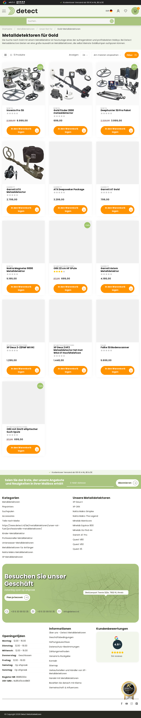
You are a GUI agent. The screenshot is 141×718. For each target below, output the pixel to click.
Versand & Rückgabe (59, 656)
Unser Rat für (45, 29)
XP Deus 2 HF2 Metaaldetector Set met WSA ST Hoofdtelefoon (68, 350)
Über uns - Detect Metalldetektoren (67, 632)
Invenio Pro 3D (15, 110)
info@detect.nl (71, 611)
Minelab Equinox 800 (83, 525)
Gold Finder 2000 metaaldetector (64, 111)
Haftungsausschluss (59, 642)
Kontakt (53, 660)
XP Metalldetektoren (12, 556)
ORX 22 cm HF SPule (65, 268)
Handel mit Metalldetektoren (63, 678)
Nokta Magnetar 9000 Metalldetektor (20, 270)
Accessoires (8, 516)
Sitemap (53, 665)
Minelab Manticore (82, 520)
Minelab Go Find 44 (82, 530)
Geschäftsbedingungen (61, 637)
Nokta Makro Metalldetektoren (17, 552)
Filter (132, 55)
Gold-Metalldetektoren (68, 29)
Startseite (7, 29)
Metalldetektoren (25, 29)
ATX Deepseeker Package (69, 189)
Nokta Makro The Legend (85, 516)
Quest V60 (78, 544)
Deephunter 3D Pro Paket (116, 110)
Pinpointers (7, 506)
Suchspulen (8, 511)
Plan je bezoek (18, 597)
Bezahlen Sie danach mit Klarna (65, 682)
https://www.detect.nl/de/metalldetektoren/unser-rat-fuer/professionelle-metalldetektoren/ (30, 527)
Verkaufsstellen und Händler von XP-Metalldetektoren (67, 672)
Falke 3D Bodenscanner (115, 347)
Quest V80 (78, 539)
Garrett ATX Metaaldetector (16, 191)
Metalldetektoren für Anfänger (17, 547)
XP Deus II (77, 501)
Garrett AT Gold (110, 189)
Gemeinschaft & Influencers (63, 687)
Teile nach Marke (11, 520)
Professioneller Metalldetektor (17, 538)
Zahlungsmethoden (59, 651)
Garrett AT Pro (80, 534)
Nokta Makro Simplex (83, 511)
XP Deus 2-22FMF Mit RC (20, 347)
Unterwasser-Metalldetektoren (18, 542)
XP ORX (76, 506)
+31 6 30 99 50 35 (19, 611)
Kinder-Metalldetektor (13, 533)
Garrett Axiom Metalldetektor (110, 270)
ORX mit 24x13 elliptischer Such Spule (22, 430)
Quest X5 (77, 549)
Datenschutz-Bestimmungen (64, 646)
